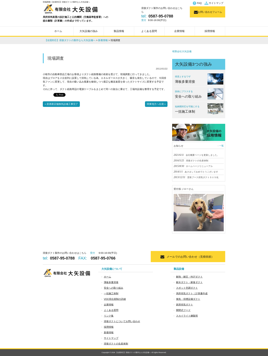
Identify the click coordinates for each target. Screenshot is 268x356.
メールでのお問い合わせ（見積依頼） (190, 256)
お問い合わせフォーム (210, 12)
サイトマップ (216, 3)
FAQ (199, 3)
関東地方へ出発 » (156, 104)
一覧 (221, 145)
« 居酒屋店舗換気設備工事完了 (61, 104)
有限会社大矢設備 (182, 51)
